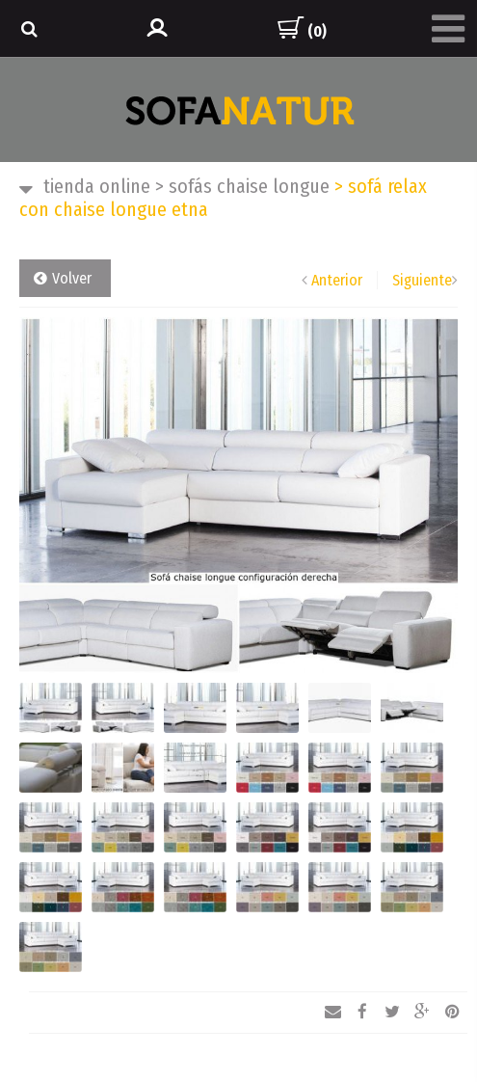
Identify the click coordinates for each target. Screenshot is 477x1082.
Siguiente (422, 280)
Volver (72, 278)
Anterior (336, 280)
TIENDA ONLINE (96, 186)
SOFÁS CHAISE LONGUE (242, 186)
